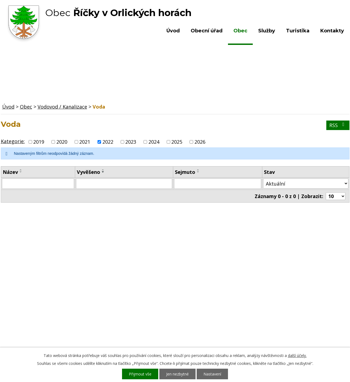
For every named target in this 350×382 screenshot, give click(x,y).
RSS (337, 125)
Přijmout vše (140, 374)
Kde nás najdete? (290, 304)
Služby (266, 31)
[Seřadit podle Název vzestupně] (21, 170)
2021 (84, 141)
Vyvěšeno (88, 172)
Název (10, 172)
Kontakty (332, 31)
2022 (107, 141)
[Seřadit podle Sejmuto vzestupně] (198, 170)
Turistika (297, 31)
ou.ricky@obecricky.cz (162, 326)
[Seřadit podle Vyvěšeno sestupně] (103, 172)
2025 (176, 141)
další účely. (297, 355)
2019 (38, 141)
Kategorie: (13, 141)
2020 (61, 141)
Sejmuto (185, 172)
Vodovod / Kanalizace (62, 106)
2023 (130, 141)
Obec (240, 31)
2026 (199, 141)
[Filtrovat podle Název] (38, 183)
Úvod (173, 31)
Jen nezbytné (177, 374)
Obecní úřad (207, 31)
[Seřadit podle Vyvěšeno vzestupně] (103, 170)
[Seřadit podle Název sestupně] (21, 172)
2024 (153, 141)
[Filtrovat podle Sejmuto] (217, 183)
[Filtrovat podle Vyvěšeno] (124, 183)
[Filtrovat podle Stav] (305, 183)
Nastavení (212, 374)
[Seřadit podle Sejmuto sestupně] (198, 172)
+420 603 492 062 (138, 310)
